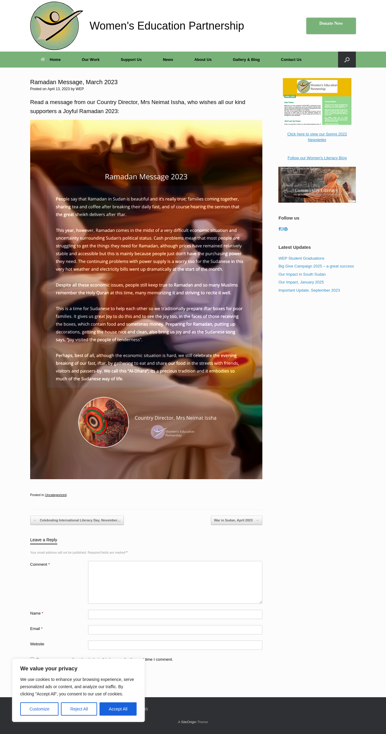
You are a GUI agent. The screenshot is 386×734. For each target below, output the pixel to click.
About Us (203, 59)
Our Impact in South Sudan (302, 274)
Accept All (118, 709)
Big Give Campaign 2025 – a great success (316, 266)
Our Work (91, 59)
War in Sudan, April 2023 (236, 520)
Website (37, 644)
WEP (80, 89)
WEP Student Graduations (301, 258)
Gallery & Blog (246, 59)
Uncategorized (55, 495)
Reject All (79, 709)
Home (51, 59)
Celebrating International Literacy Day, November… (77, 520)
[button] (347, 60)
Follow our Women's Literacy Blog (317, 158)
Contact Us (291, 59)
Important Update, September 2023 (309, 290)
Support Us (131, 59)
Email (36, 628)
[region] (78, 690)
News (168, 59)
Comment (40, 564)
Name (36, 613)
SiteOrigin (188, 722)
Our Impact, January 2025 (301, 282)
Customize (39, 709)
